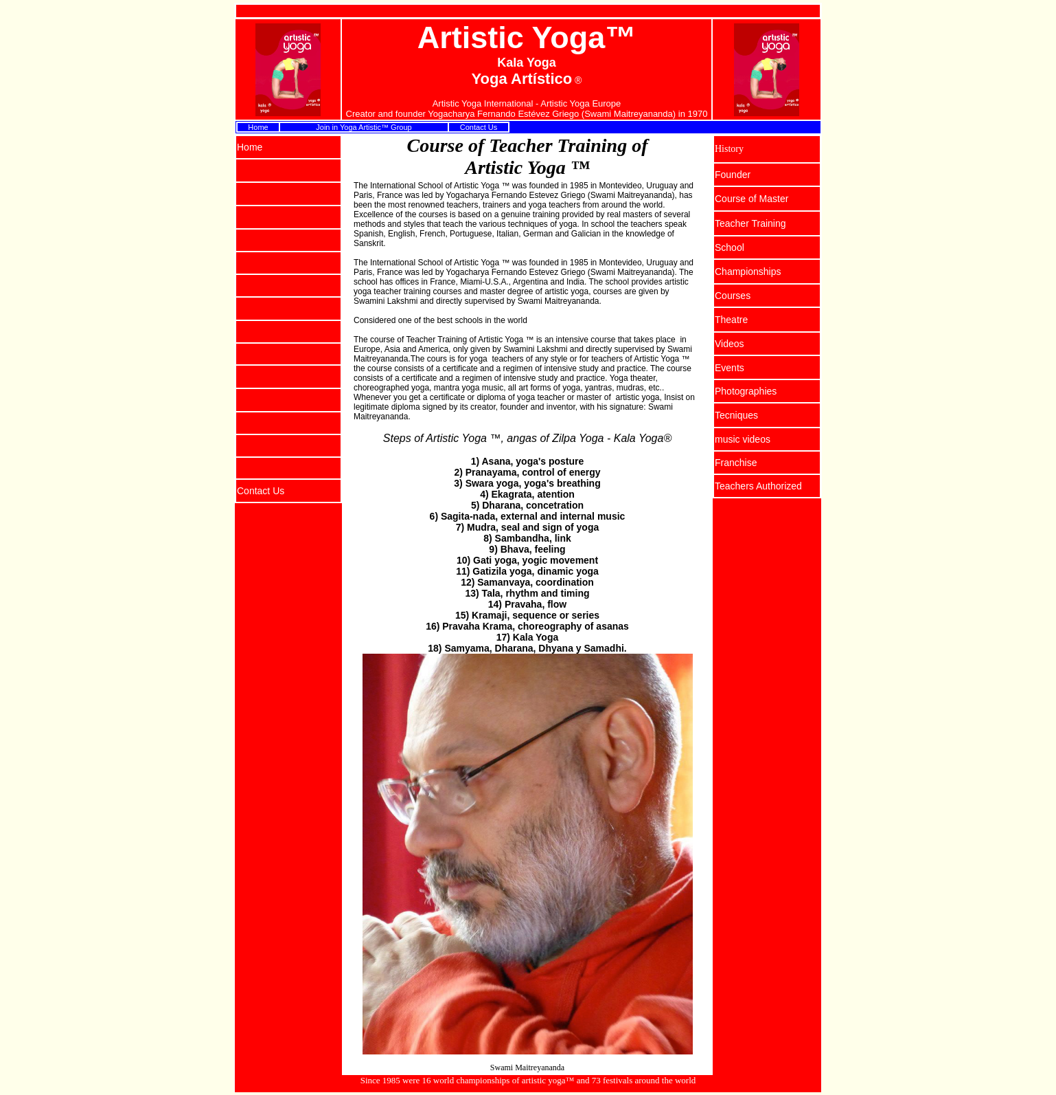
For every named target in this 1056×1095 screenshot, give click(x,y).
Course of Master (751, 198)
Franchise (736, 462)
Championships (748, 271)
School (729, 247)
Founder (732, 174)
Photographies (746, 391)
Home (258, 127)
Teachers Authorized (758, 485)
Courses (732, 295)
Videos (729, 343)
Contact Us (478, 127)
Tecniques (736, 415)
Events (729, 367)
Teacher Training (750, 223)
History (729, 149)
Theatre (731, 319)
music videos (742, 439)
